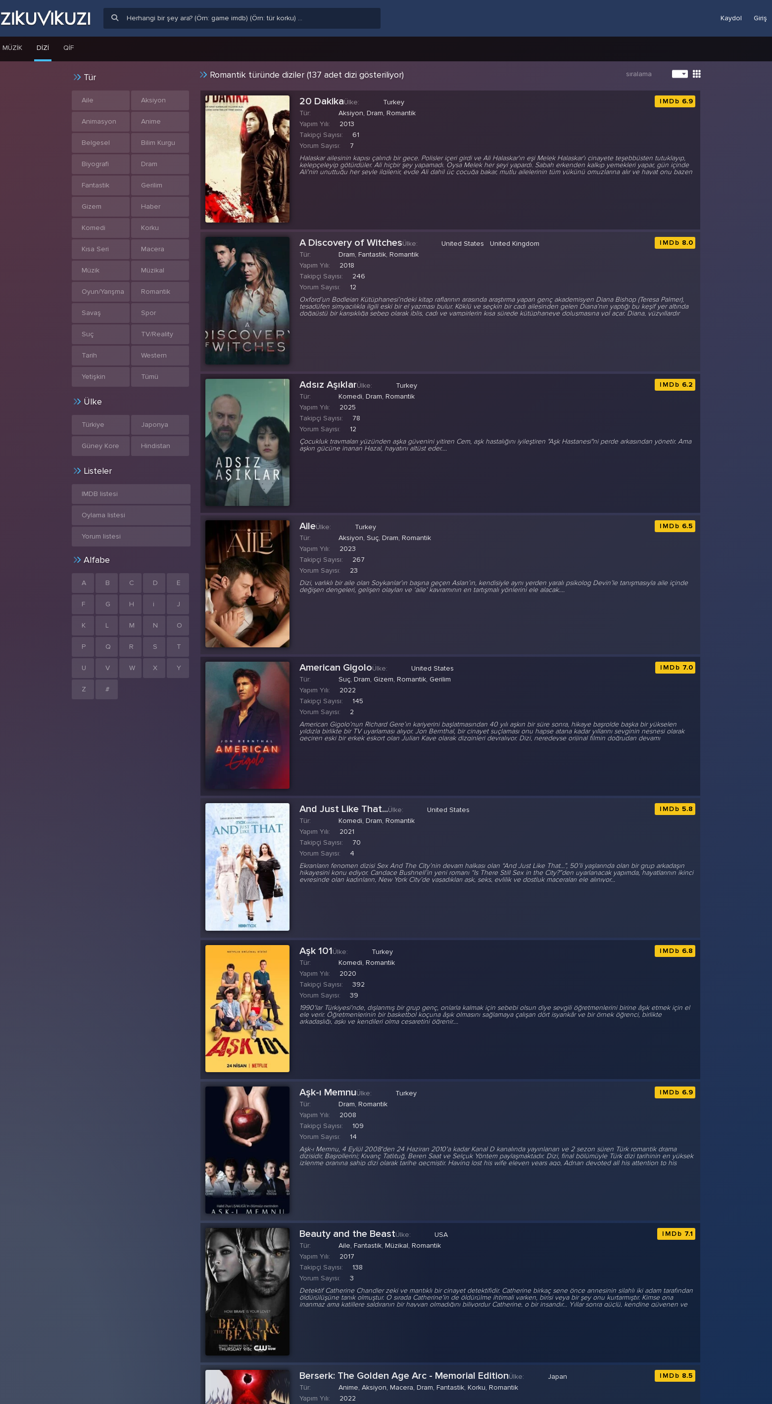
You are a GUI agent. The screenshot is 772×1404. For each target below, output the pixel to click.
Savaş (91, 313)
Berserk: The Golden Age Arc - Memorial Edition (404, 1376)
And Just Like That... (343, 809)
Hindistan (155, 446)
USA (441, 1234)
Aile (307, 526)
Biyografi (95, 164)
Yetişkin (93, 376)
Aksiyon (153, 100)
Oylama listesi (103, 515)
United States (462, 243)
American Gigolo (335, 668)
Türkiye (93, 424)
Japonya (154, 424)
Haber (150, 206)
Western (154, 355)
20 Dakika (321, 101)
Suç (88, 334)
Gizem (91, 206)
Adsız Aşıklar (328, 385)
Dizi (43, 48)
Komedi (93, 228)
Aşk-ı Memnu (327, 1092)
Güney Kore (100, 446)
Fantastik (95, 185)
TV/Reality (157, 334)
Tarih (89, 355)
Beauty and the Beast (347, 1234)
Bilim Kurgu (158, 142)
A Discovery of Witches (350, 243)
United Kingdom (514, 243)
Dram (149, 164)
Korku (150, 228)
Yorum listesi (101, 536)
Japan (557, 1376)
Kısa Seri (95, 249)
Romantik (155, 291)
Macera (152, 249)
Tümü (149, 376)
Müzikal (152, 270)
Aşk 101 (316, 951)
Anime (151, 121)
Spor (148, 313)
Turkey (393, 102)
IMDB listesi (100, 494)
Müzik (90, 270)
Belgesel (96, 142)
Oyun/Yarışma (103, 291)
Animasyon (99, 121)
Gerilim (151, 185)
